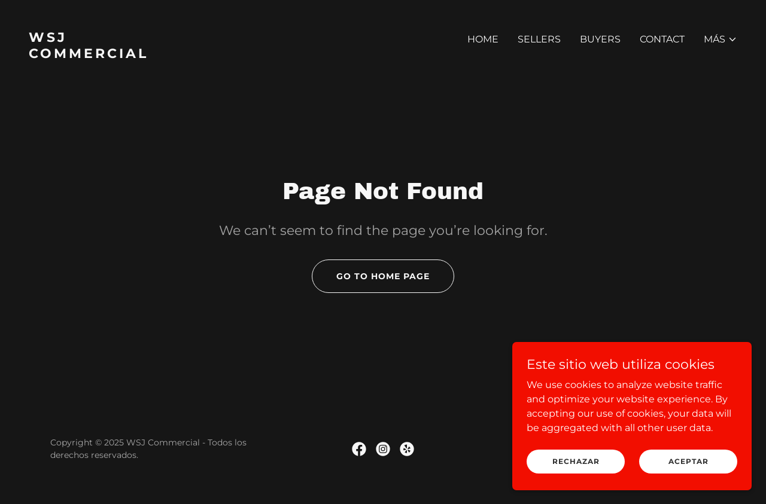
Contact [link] (662, 39)
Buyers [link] (600, 39)
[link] (201, 54)
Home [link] (482, 39)
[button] (720, 39)
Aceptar (688, 477)
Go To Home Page (383, 276)
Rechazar (576, 477)
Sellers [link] (539, 39)
